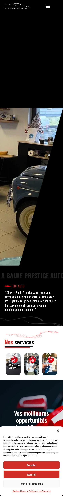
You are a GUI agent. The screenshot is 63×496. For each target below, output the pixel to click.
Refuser (31, 474)
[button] (58, 430)
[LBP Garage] (17, 6)
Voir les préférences (31, 484)
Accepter (31, 465)
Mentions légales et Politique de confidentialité (32, 491)
